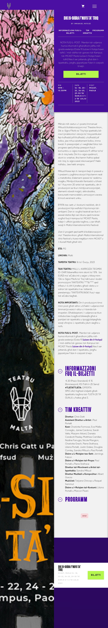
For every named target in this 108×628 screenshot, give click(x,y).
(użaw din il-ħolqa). (82, 347)
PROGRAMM (98, 30)
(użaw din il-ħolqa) (92, 340)
